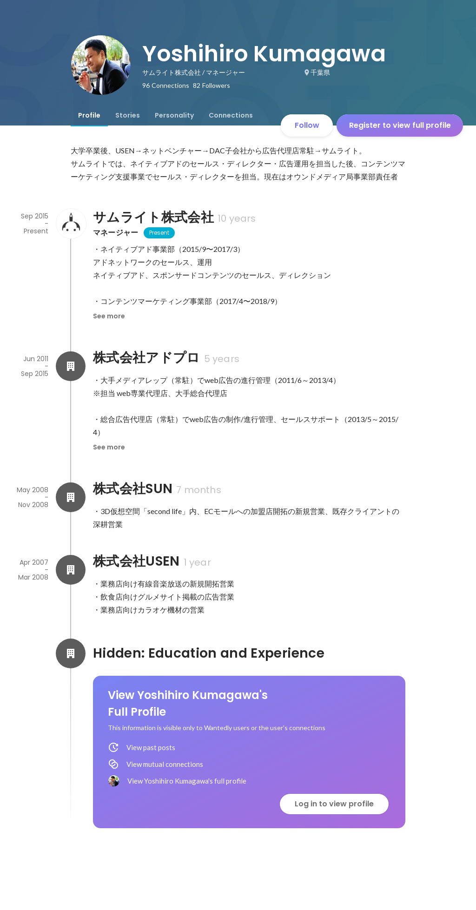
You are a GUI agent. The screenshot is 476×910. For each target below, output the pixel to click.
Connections (231, 115)
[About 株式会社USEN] (71, 570)
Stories (127, 115)
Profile (89, 115)
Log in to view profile (334, 803)
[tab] (89, 115)
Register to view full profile (400, 125)
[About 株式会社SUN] (71, 497)
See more (109, 316)
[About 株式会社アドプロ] (71, 366)
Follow (307, 125)
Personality (174, 115)
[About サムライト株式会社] (71, 223)
